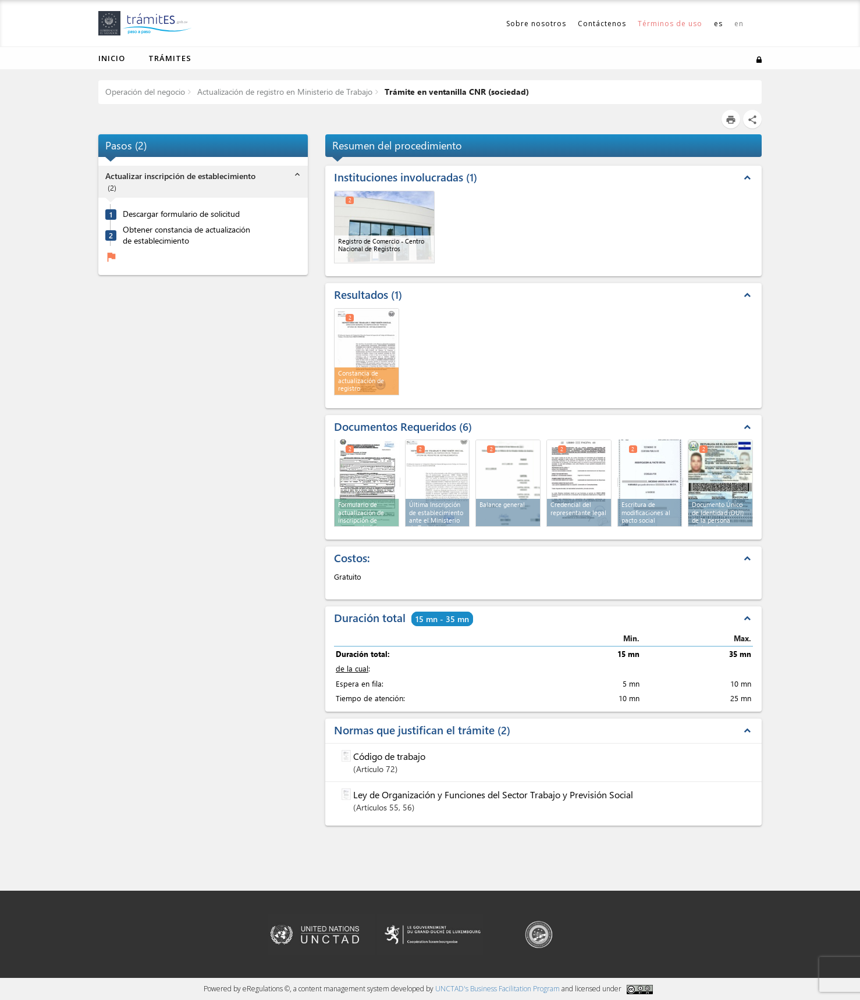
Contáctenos (602, 23)
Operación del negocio (145, 91)
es (718, 23)
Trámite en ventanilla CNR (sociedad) (455, 91)
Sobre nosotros (536, 23)
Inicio (111, 58)
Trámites (169, 58)
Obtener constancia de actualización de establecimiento (186, 235)
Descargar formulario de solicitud (181, 214)
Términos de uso (670, 23)
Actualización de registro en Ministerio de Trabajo (283, 91)
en (739, 23)
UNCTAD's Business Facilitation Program (497, 989)
